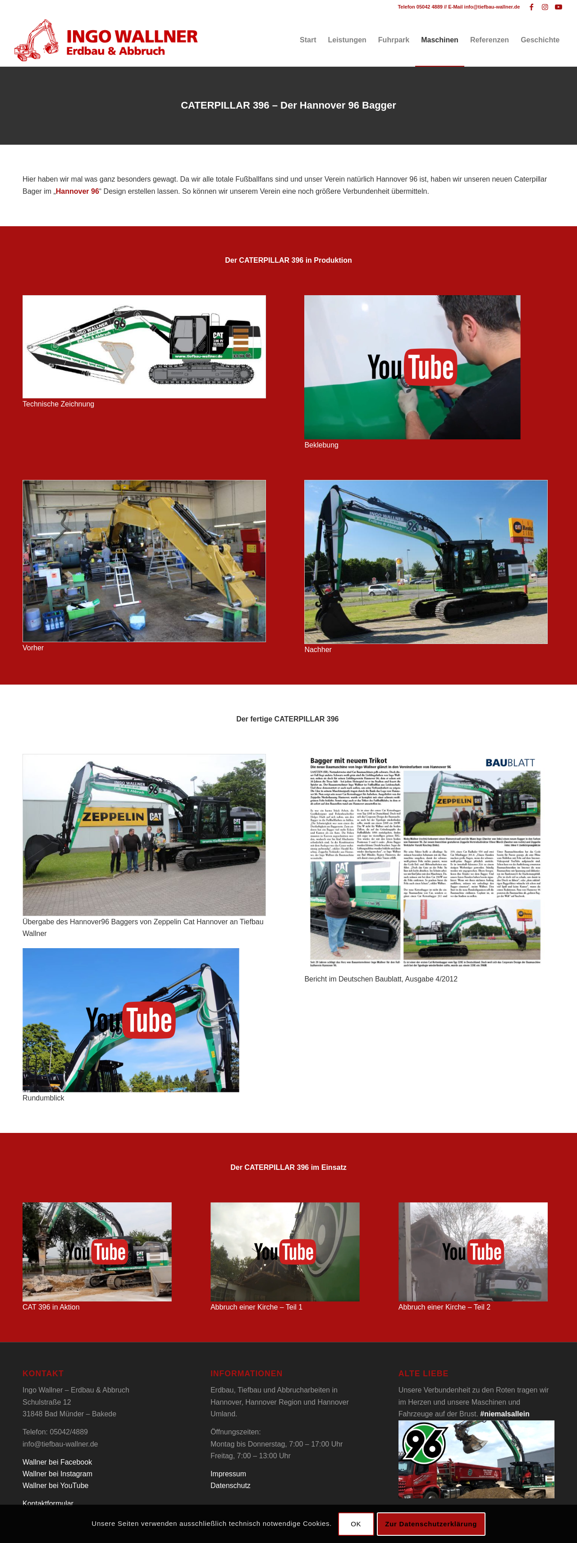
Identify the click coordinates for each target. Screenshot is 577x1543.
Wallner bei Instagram (57, 1474)
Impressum (228, 1474)
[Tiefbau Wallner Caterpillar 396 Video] (412, 367)
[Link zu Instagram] (544, 7)
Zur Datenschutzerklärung (431, 1524)
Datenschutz (231, 1485)
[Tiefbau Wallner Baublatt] (426, 863)
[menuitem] (308, 40)
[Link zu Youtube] (558, 7)
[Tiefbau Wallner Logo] (106, 40)
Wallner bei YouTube (55, 1485)
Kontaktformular (48, 1503)
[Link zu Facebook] (531, 7)
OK (356, 1524)
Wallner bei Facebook (57, 1462)
